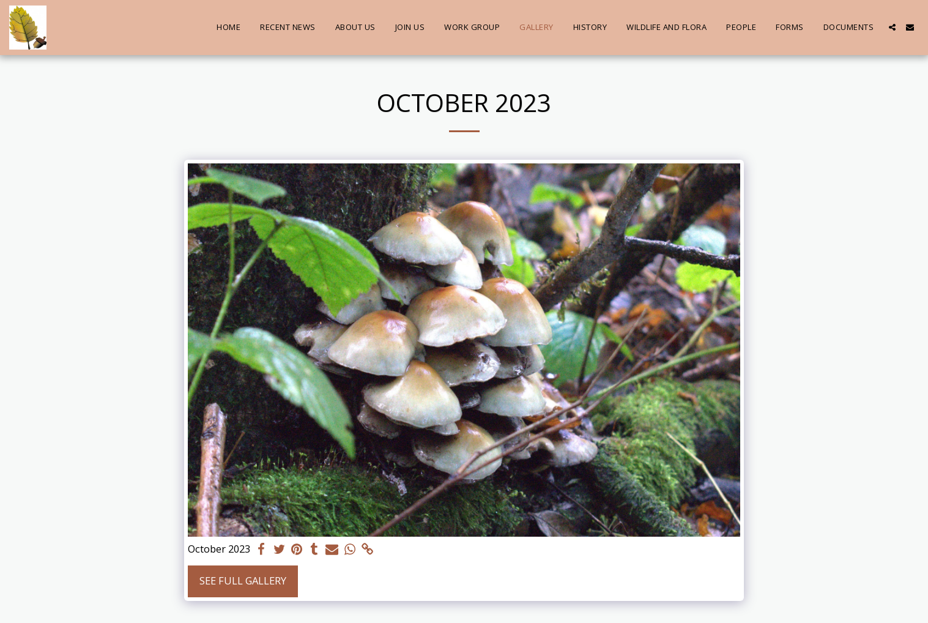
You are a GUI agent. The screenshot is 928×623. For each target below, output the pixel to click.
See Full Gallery (242, 580)
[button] (892, 27)
